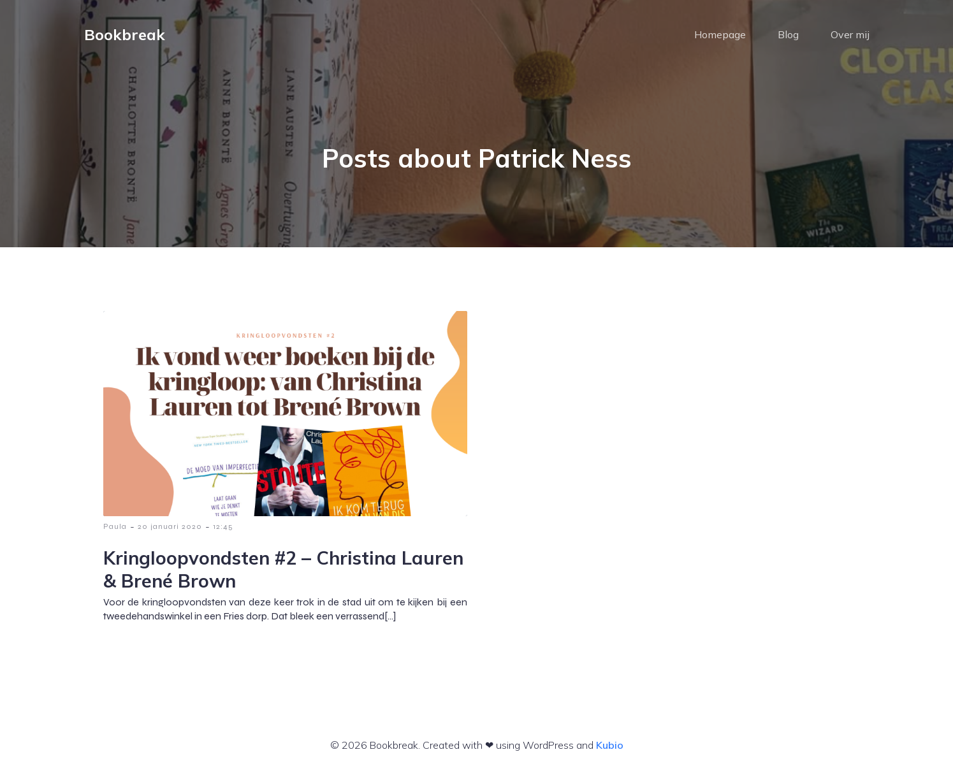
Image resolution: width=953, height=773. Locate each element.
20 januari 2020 (170, 527)
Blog (788, 35)
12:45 (223, 527)
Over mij (850, 35)
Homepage (720, 35)
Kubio (609, 746)
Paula (115, 527)
